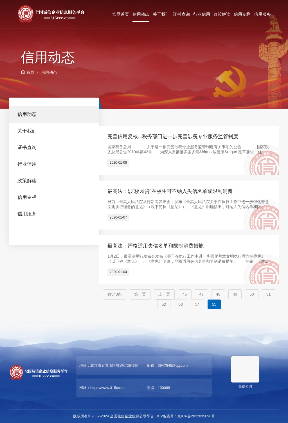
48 (218, 294)
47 (201, 294)
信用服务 (262, 14)
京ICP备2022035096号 (196, 416)
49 (235, 294)
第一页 (140, 294)
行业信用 (201, 14)
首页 (27, 72)
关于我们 (161, 14)
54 (197, 304)
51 (268, 294)
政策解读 (221, 14)
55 (214, 304)
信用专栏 (242, 14)
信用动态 (140, 14)
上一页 (164, 294)
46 (185, 294)
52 (164, 304)
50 (251, 294)
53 (180, 304)
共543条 (114, 294)
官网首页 (120, 14)
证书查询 (181, 14)
